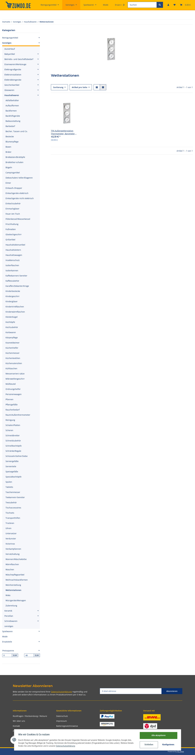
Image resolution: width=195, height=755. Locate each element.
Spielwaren (7, 631)
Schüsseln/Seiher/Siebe (17, 456)
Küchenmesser (12, 353)
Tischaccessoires (13, 507)
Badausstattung (13, 121)
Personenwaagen (14, 394)
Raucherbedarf (13, 409)
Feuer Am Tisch (13, 213)
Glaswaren (9, 90)
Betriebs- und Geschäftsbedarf (18, 59)
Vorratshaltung (12, 554)
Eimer (8, 183)
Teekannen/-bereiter (15, 497)
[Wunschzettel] (174, 5)
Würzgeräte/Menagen (16, 600)
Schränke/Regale (13, 451)
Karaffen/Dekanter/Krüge (17, 286)
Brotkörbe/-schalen (14, 162)
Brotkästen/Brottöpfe (15, 157)
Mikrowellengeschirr (15, 378)
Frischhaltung (12, 224)
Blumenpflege (12, 141)
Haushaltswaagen (14, 255)
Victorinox (10, 543)
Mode (5, 636)
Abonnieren (171, 691)
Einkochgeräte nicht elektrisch (20, 198)
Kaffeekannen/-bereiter (16, 275)
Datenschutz (62, 716)
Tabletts (9, 487)
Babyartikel (9, 54)
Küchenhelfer (12, 348)
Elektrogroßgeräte (12, 69)
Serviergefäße (12, 461)
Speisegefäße (12, 471)
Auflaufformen (12, 105)
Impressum (61, 721)
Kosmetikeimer (12, 342)
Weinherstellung (13, 585)
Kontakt (16, 726)
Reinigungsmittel (10, 37)
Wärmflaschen (12, 564)
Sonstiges (6, 43)
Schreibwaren (10, 621)
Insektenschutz (13, 260)
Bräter (8, 152)
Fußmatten (11, 229)
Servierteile (11, 466)
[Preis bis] (29, 655)
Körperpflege (12, 337)
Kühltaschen (11, 368)
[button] (168, 5)
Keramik (8, 610)
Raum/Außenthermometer (18, 415)
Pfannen (9, 399)
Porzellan (8, 616)
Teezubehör (11, 502)
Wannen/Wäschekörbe (16, 559)
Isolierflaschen (12, 265)
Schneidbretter (13, 435)
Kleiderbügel (12, 317)
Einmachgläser (12, 208)
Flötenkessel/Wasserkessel (18, 219)
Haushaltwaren (11, 95)
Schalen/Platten (13, 425)
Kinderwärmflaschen (15, 311)
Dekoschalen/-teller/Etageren (19, 177)
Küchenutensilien (14, 363)
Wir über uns (19, 721)
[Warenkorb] (185, 5)
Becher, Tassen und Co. (17, 131)
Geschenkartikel (11, 85)
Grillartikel (10, 239)
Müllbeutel (11, 384)
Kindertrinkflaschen (15, 306)
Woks (8, 595)
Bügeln (9, 167)
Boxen (8, 146)
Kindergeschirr (12, 296)
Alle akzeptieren (158, 735)
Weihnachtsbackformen (17, 579)
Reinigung (10, 420)
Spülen (9, 482)
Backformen (11, 110)
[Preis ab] (7, 655)
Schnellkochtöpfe (14, 445)
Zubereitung (11, 605)
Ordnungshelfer (13, 389)
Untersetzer (11, 533)
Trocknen (10, 523)
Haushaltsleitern (13, 250)
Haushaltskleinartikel (15, 244)
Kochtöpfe (10, 322)
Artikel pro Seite (79, 87)
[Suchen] (142, 5)
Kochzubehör (12, 327)
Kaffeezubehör (12, 280)
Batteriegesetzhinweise (67, 726)
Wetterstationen (13, 590)
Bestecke (10, 136)
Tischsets (10, 512)
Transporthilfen (13, 518)
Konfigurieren (168, 744)
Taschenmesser (13, 492)
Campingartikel (13, 172)
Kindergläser (12, 301)
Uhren (8, 528)
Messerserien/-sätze (15, 373)
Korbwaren (11, 332)
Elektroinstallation (12, 74)
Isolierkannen (12, 270)
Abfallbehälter (12, 100)
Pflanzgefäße (12, 404)
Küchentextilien (13, 358)
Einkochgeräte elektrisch (17, 193)
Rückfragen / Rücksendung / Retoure (30, 716)
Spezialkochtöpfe (13, 476)
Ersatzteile (7, 641)
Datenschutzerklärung (61, 691)
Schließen (148, 744)
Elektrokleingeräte (12, 79)
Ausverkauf (9, 49)
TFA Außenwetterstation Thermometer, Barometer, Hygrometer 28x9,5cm (63, 132)
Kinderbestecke (13, 291)
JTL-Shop (180, 751)
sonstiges (8, 626)
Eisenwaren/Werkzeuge (15, 64)
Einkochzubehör (13, 203)
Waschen (10, 569)
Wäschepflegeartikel (15, 574)
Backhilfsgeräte (13, 116)
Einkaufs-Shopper (14, 188)
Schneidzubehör (13, 440)
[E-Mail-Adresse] (131, 691)
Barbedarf (10, 126)
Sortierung (58, 87)
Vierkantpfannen (13, 549)
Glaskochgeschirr (14, 234)
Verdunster (11, 538)
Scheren (9, 430)
